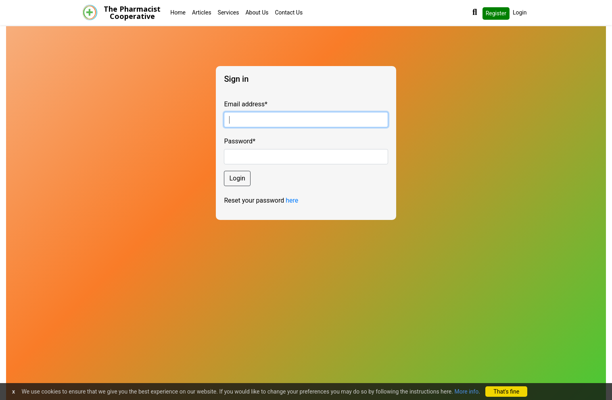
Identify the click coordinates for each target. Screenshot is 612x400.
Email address (245, 104)
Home (178, 12)
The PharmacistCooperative (132, 12)
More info (466, 391)
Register (496, 13)
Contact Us (289, 12)
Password (239, 141)
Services (228, 12)
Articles (201, 12)
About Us (256, 12)
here (292, 200)
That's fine (506, 391)
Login (520, 12)
